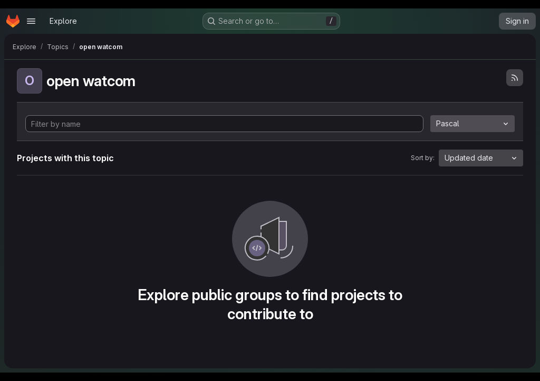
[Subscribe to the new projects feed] (514, 77)
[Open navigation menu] (31, 21)
